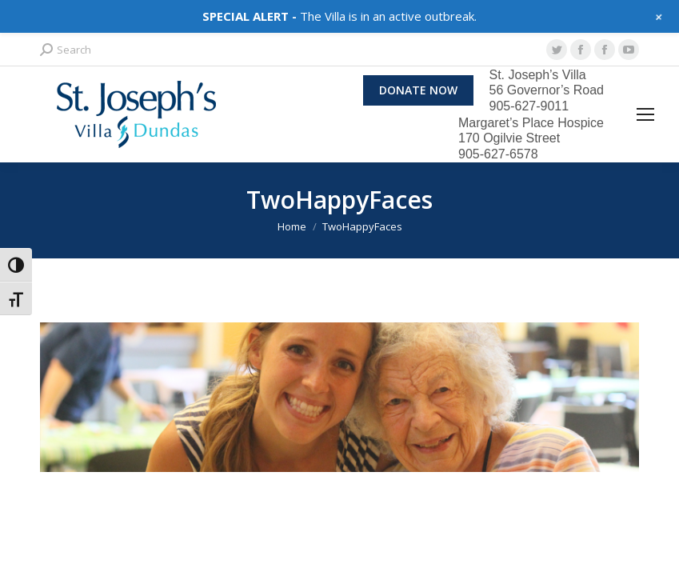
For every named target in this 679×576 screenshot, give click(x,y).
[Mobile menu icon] (645, 114)
